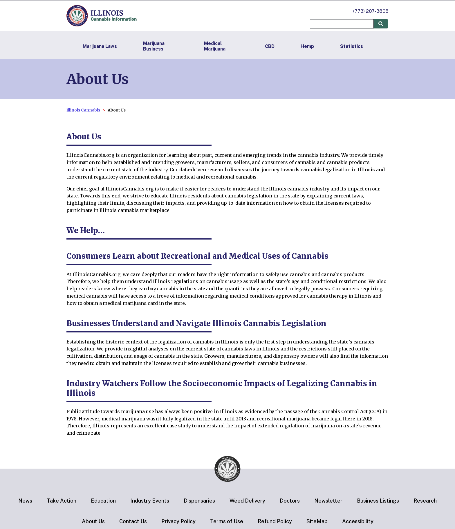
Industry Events (149, 501)
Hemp (307, 46)
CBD (270, 46)
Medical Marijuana (214, 46)
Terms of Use (226, 521)
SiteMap (317, 521)
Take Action (61, 501)
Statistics (351, 46)
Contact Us (133, 521)
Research (425, 501)
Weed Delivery (247, 501)
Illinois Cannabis (83, 110)
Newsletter (328, 501)
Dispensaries (199, 501)
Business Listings (378, 501)
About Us (93, 521)
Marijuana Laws (100, 46)
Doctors (290, 501)
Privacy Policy (178, 521)
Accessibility (357, 521)
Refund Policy (275, 521)
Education (103, 501)
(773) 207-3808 (371, 11)
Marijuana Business (154, 46)
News (25, 501)
